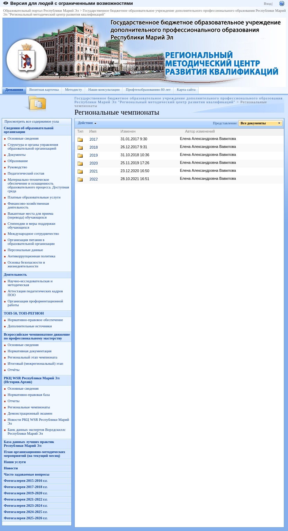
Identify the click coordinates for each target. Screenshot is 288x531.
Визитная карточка (44, 89)
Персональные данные (25, 250)
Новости (11, 468)
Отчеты (13, 401)
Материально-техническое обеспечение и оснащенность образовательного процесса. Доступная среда (38, 185)
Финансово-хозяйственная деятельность (28, 205)
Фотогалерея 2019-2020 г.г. (25, 493)
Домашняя (14, 89)
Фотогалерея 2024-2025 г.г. (25, 512)
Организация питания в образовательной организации (31, 242)
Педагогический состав (26, 173)
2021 (94, 171)
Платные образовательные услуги (34, 197)
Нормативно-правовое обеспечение (35, 320)
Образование (18, 161)
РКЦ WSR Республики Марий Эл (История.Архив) (32, 380)
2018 (94, 147)
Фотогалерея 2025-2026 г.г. (25, 518)
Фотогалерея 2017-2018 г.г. (25, 487)
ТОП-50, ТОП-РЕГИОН (24, 313)
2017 (94, 139)
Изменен (128, 131)
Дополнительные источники (30, 326)
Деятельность (15, 274)
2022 (94, 179)
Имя (93, 131)
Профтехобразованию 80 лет (148, 89)
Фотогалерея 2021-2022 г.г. (25, 499)
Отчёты (13, 370)
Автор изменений (200, 131)
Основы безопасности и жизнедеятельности (26, 264)
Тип (80, 131)
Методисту (73, 89)
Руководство (17, 167)
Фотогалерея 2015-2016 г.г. (25, 481)
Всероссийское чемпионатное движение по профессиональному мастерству (37, 336)
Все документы (253, 123)
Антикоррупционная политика (31, 256)
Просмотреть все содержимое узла (31, 121)
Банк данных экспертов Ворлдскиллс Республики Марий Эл (37, 431)
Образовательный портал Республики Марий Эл (41, 10)
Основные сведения (23, 138)
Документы (17, 155)
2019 (94, 155)
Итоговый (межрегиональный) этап (35, 363)
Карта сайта (186, 89)
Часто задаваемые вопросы (27, 474)
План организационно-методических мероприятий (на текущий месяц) (34, 454)
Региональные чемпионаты (29, 407)
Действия (85, 123)
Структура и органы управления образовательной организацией (33, 146)
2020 (94, 163)
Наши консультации (104, 89)
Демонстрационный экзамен (30, 413)
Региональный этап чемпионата (32, 357)
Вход (267, 4)
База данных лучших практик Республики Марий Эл (29, 444)
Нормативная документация (30, 351)
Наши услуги (15, 462)
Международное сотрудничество (33, 234)
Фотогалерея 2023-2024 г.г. (25, 505)
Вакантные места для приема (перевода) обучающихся (30, 215)
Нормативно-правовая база (29, 395)
